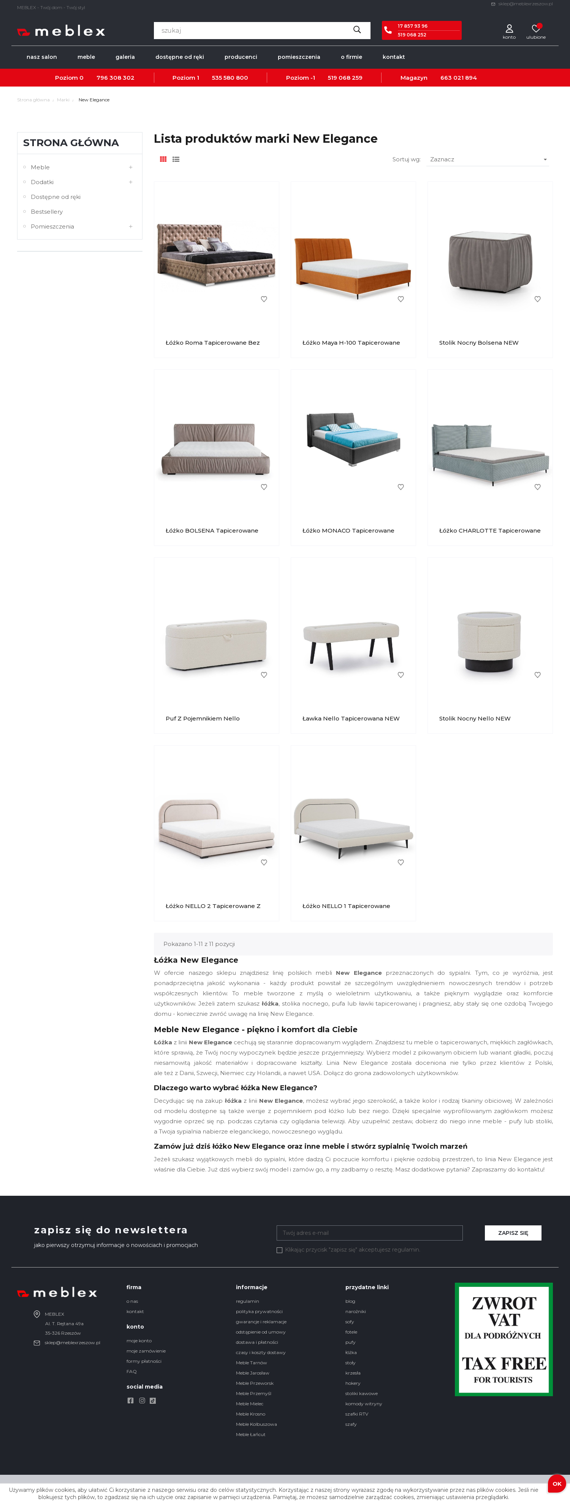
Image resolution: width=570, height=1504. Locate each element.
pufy (350, 1342)
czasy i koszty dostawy (261, 1352)
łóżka (351, 1352)
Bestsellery (47, 211)
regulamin (247, 1301)
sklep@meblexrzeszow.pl (522, 3)
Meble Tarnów (251, 1362)
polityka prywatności (259, 1311)
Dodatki (42, 182)
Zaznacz (489, 159)
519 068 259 (345, 77)
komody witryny (363, 1403)
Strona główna (71, 143)
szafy (351, 1424)
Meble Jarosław (252, 1373)
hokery (353, 1383)
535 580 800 (230, 77)
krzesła (353, 1373)
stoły (350, 1362)
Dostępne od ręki (56, 196)
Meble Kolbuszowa (256, 1424)
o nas (132, 1301)
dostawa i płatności (257, 1342)
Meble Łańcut (251, 1434)
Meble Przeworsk (255, 1383)
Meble (40, 167)
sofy (349, 1321)
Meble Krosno (250, 1414)
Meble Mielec (249, 1403)
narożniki (355, 1311)
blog (350, 1301)
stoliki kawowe (361, 1393)
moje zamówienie (146, 1351)
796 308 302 (116, 77)
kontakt (135, 1311)
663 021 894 (458, 77)
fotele (351, 1332)
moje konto (139, 1340)
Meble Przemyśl (253, 1393)
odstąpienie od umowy (261, 1332)
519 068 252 (412, 35)
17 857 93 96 (413, 26)
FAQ (132, 1371)
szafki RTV (356, 1414)
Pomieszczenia (52, 226)
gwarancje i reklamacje (261, 1321)
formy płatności (144, 1361)
